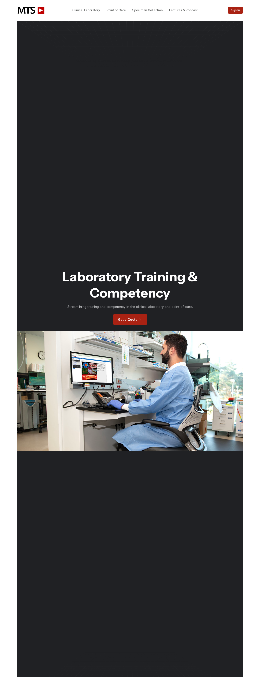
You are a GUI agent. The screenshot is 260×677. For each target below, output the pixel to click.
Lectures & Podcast (183, 10)
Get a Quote (130, 319)
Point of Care (116, 10)
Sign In (235, 10)
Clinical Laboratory (86, 10)
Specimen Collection (147, 10)
